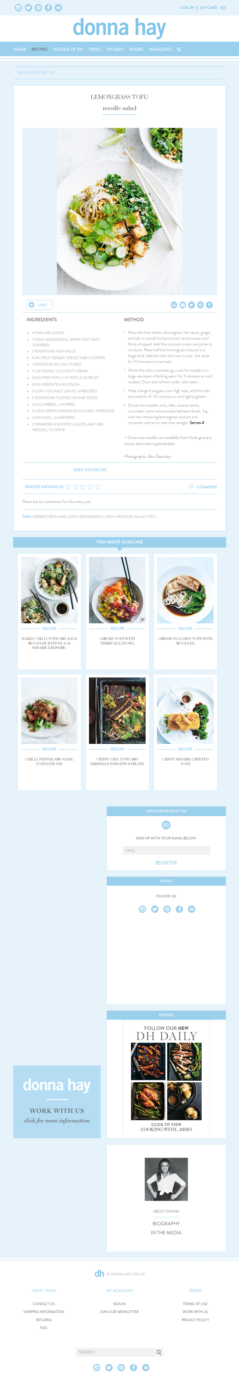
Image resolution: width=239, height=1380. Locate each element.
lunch (109, 516)
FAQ (43, 1328)
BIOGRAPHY (166, 1224)
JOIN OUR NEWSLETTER (119, 1312)
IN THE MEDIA (166, 1233)
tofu (151, 516)
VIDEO (95, 49)
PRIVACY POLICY (195, 1320)
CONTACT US (44, 1304)
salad (140, 516)
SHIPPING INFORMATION (43, 1312)
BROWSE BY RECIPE (36, 72)
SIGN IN (119, 1304)
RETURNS (44, 1320)
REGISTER (166, 863)
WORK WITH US (195, 1312)
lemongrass (90, 516)
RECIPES (40, 49)
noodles (124, 516)
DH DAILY (115, 49)
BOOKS (137, 49)
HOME (20, 49)
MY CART (208, 7)
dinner (39, 516)
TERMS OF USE (195, 1304)
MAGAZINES (160, 49)
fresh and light (62, 516)
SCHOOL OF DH (68, 49)
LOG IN (187, 7)
